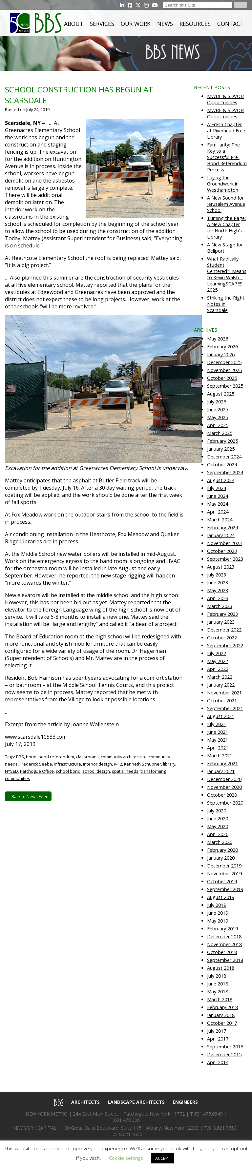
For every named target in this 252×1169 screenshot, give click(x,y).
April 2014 (217, 1062)
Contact (230, 24)
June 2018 (217, 984)
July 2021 (216, 724)
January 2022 (221, 685)
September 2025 (225, 386)
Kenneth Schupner (142, 764)
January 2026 (221, 354)
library (169, 764)
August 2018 (220, 968)
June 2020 (217, 818)
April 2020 (217, 834)
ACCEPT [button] (162, 1158)
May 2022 (217, 661)
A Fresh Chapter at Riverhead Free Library (226, 130)
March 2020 (219, 842)
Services (102, 24)
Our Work (136, 24)
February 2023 (222, 614)
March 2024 (219, 519)
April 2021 (217, 748)
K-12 (118, 764)
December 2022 (224, 630)
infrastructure (67, 764)
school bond (68, 771)
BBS (20, 757)
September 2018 (225, 960)
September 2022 (225, 645)
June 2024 (217, 496)
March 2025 (219, 433)
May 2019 (217, 921)
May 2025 (217, 417)
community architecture (124, 757)
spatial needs (125, 771)
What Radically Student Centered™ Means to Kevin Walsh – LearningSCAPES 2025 (226, 274)
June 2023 (217, 582)
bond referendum (56, 757)
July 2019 (216, 905)
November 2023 (224, 543)
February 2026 (222, 346)
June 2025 (217, 409)
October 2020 (222, 795)
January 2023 (221, 622)
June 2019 (217, 913)
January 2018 (221, 1015)
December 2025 (224, 362)
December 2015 (224, 1054)
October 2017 (222, 1023)
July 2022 (216, 653)
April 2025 (217, 425)
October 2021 (222, 700)
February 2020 (222, 850)
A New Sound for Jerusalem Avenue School (226, 204)
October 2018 (222, 952)
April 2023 (217, 598)
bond (31, 757)
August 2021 (220, 716)
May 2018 (217, 991)
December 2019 (224, 866)
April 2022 (217, 669)
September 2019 (225, 889)
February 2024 (222, 527)
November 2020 (224, 787)
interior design (97, 764)
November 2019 (224, 873)
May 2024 (217, 504)
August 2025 (220, 394)
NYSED (11, 771)
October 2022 (222, 637)
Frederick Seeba (36, 764)
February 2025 (222, 441)
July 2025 (216, 402)
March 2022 (219, 677)
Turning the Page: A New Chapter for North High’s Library (226, 227)
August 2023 (220, 567)
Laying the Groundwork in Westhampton (223, 183)
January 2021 (221, 771)
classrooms (87, 757)
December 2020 (224, 779)
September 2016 (225, 1046)
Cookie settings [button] (126, 1158)
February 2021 (222, 763)
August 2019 (220, 897)
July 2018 (216, 976)
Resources (195, 24)
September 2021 (225, 708)
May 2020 (217, 826)
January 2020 (221, 858)
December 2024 (224, 457)
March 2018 (219, 999)
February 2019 (222, 928)
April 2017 (217, 1039)
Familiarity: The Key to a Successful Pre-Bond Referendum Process (227, 157)
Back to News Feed (28, 796)
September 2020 (225, 803)
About (73, 24)
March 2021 (219, 755)
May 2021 (217, 740)
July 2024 (216, 488)
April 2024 (217, 512)
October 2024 (222, 464)
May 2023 (217, 590)
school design (96, 771)
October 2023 (222, 551)
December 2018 (224, 936)
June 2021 (217, 732)
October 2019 (222, 881)
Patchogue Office (37, 771)
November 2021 (224, 693)
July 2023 (216, 575)
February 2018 (222, 1007)
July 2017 (216, 1031)
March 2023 (219, 606)
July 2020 (216, 811)
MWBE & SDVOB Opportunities (225, 99)
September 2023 (225, 559)
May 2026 (217, 339)
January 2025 (221, 449)
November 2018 (224, 944)
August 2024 (220, 480)
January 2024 (221, 535)
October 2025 (222, 378)
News (165, 24)
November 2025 (224, 370)
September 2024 (225, 472)
